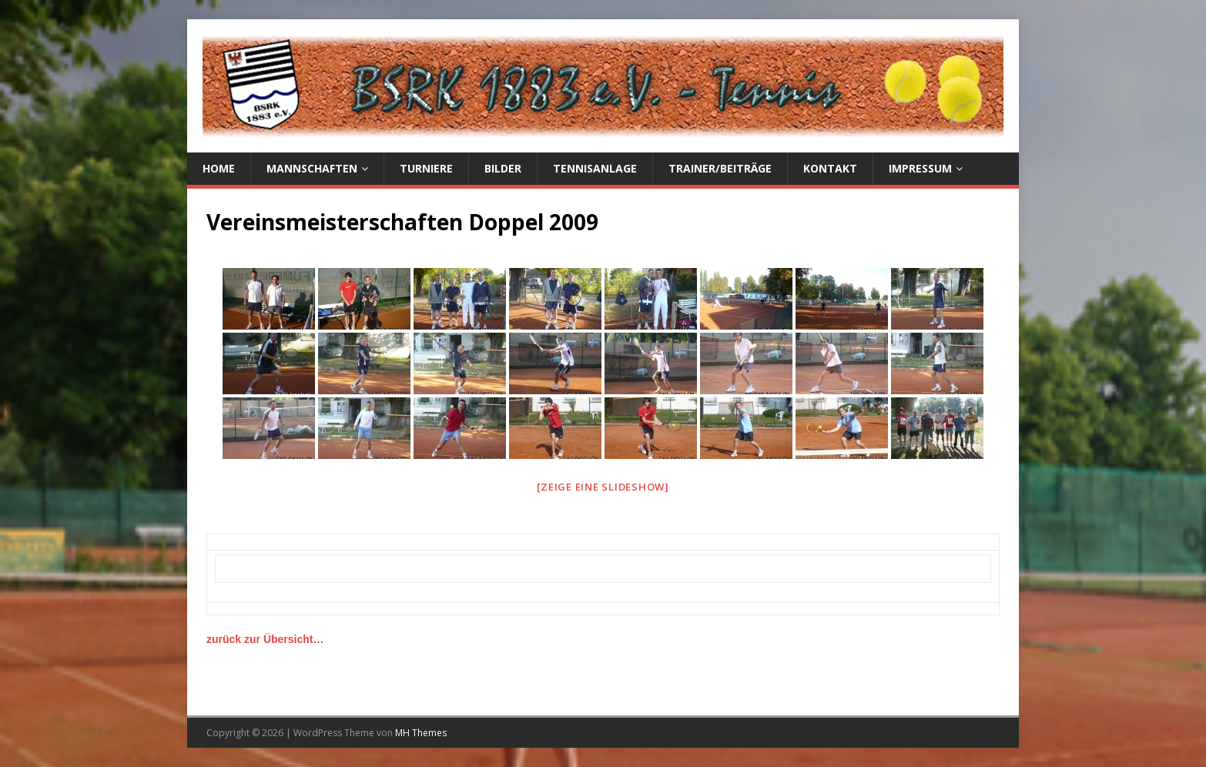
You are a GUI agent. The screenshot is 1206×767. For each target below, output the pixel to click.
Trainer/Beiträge (720, 168)
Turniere (426, 168)
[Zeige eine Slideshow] (603, 487)
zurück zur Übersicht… (264, 639)
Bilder (502, 168)
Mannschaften (311, 168)
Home (219, 168)
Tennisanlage (595, 168)
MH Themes (421, 732)
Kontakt (830, 168)
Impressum (920, 168)
